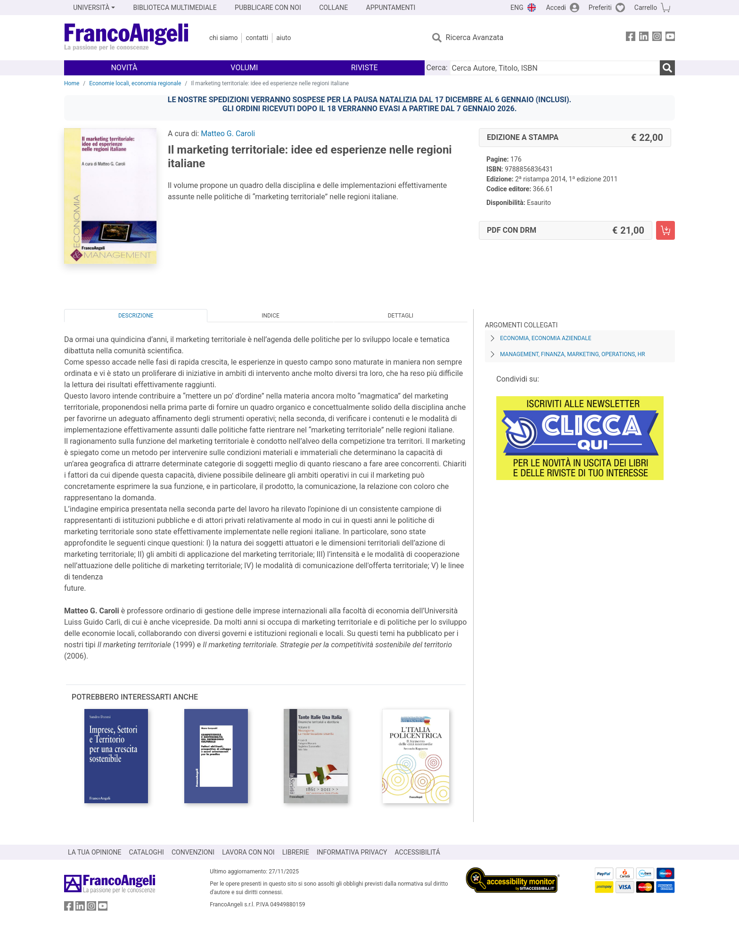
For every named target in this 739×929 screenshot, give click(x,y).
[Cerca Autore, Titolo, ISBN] (555, 67)
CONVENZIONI (193, 852)
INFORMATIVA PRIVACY (352, 852)
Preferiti (600, 7)
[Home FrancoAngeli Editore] (126, 38)
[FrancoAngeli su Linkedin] (644, 38)
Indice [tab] (270, 315)
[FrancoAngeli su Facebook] (630, 38)
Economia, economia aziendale (545, 338)
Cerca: (437, 67)
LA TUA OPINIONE (95, 852)
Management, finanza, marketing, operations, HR (572, 354)
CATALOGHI (146, 852)
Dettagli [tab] (400, 315)
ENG (516, 7)
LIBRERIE (295, 852)
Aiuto (283, 37)
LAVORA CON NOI (248, 852)
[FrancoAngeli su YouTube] (670, 38)
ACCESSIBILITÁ (417, 852)
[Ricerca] (667, 67)
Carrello (645, 7)
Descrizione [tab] (135, 315)
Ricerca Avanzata (475, 37)
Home (71, 83)
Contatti (257, 37)
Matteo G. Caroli (228, 133)
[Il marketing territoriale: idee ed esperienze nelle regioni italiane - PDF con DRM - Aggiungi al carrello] (665, 230)
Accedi (556, 7)
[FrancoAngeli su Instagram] (657, 38)
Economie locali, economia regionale (135, 83)
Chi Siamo (223, 37)
